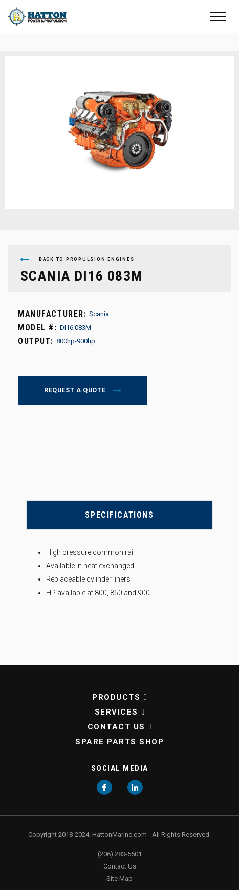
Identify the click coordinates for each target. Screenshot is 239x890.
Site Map (119, 878)
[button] (143, 697)
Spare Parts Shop (119, 741)
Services (116, 712)
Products (116, 697)
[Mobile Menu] (218, 16)
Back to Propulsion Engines (77, 259)
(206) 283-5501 (120, 854)
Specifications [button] (119, 515)
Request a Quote (75, 390)
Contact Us (116, 726)
